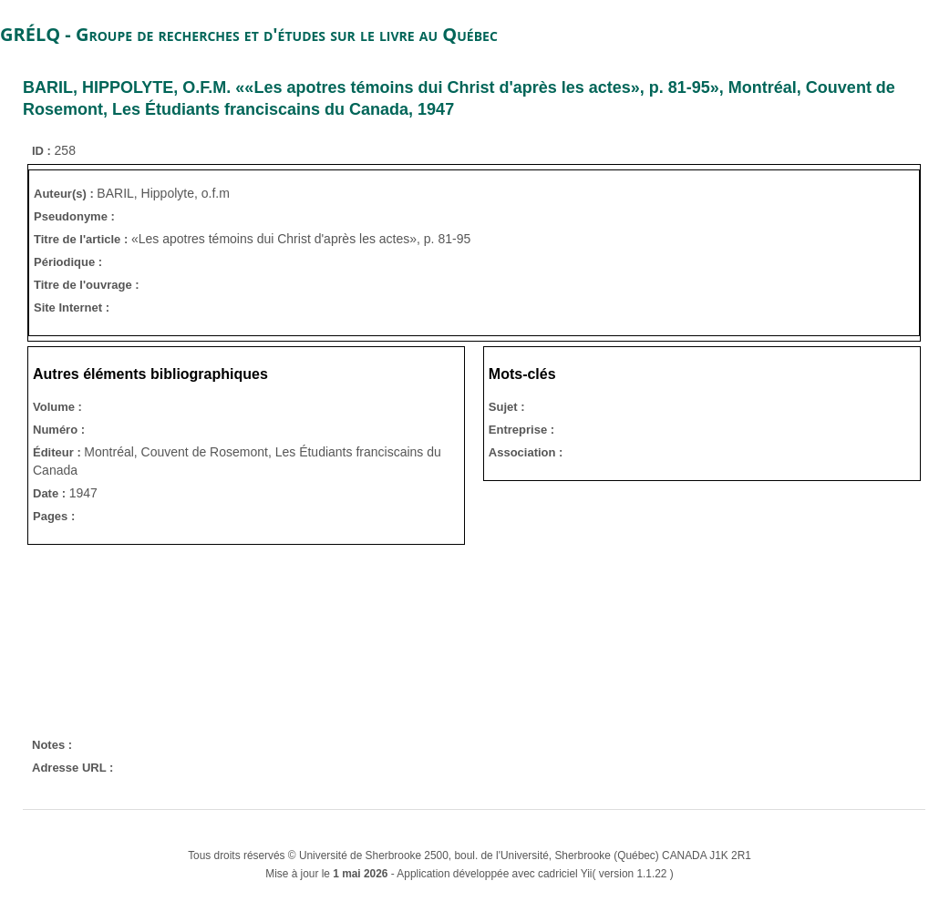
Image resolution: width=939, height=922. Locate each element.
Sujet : (507, 407)
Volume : (57, 407)
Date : (51, 493)
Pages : (54, 516)
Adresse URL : (72, 767)
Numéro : (59, 429)
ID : (43, 151)
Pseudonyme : (74, 216)
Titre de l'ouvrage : (86, 285)
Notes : (52, 745)
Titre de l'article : (82, 239)
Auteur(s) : (65, 193)
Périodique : (68, 262)
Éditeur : (58, 452)
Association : (526, 452)
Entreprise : (521, 429)
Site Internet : (71, 307)
